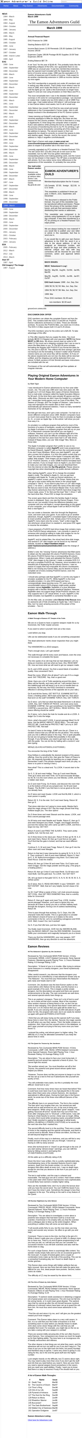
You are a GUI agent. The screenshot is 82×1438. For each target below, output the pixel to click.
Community (73, 6)
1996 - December (10, 176)
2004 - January (9, 242)
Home (6, 6)
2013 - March (8, 257)
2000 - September (10, 226)
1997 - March (8, 179)
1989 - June (8, 78)
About (15, 6)
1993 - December (10, 136)
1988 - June (8, 64)
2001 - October (9, 235)
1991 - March (8, 100)
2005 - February (10, 247)
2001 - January (9, 232)
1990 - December (10, 97)
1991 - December (10, 110)
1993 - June (8, 130)
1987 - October (9, 53)
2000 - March (8, 219)
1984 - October (9, 26)
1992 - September (10, 120)
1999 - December (10, 216)
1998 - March (8, 192)
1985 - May (8, 36)
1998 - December (10, 202)
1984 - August (9, 23)
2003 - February (10, 239)
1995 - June (8, 156)
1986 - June (8, 46)
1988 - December (10, 71)
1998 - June (8, 195)
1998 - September (10, 199)
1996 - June (8, 169)
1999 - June (8, 209)
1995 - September (10, 159)
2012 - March (8, 251)
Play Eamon (28, 6)
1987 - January (9, 49)
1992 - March (8, 114)
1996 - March (8, 166)
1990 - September (10, 94)
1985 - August (9, 39)
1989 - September (10, 81)
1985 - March (8, 33)
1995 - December (10, 163)
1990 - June (8, 91)
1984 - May (8, 20)
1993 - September (10, 133)
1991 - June (8, 104)
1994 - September (10, 146)
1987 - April (8, 262)
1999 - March (9, 206)
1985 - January (9, 30)
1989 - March (8, 74)
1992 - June (8, 117)
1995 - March (8, 153)
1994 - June (8, 143)
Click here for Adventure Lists (40, 1420)
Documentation (58, 6)
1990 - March (8, 87)
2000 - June (8, 222)
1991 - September (10, 107)
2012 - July (7, 254)
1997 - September (10, 186)
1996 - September (10, 172)
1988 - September (10, 68)
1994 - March (8, 140)
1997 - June (8, 182)
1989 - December (10, 84)
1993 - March (8, 127)
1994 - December (10, 150)
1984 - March (8, 17)
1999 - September (10, 212)
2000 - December (10, 229)
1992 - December (10, 123)
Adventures (42, 6)
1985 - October (9, 43)
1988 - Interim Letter (11, 56)
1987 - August (9, 268)
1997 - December (10, 189)
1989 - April (8, 59)
